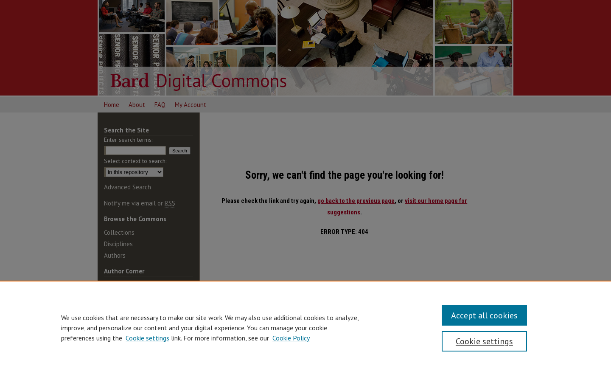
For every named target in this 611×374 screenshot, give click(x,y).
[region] (305, 327)
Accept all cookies (484, 315)
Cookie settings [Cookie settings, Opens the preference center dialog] (484, 341)
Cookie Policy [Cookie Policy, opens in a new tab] (291, 338)
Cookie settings (147, 338)
